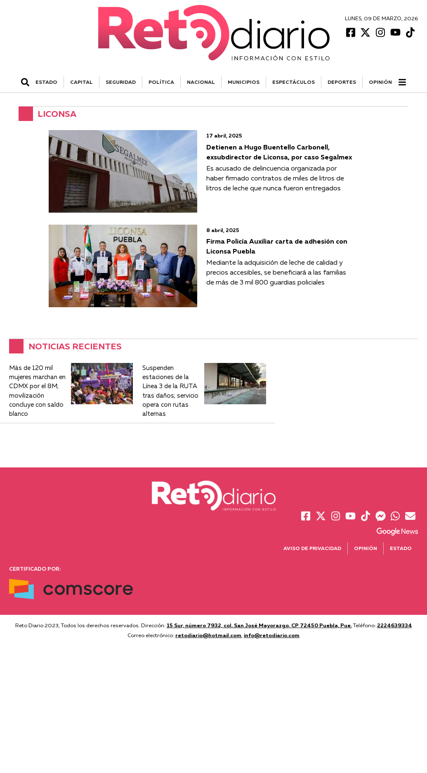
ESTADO (46, 82)
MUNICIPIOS (244, 82)
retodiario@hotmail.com (208, 635)
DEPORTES (342, 82)
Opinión (380, 82)
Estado (401, 548)
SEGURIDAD (121, 82)
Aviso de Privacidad (312, 548)
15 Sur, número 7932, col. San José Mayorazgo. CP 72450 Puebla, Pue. (259, 625)
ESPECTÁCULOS (293, 82)
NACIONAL (201, 82)
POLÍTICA (161, 82)
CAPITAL (81, 82)
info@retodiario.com (272, 635)
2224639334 (394, 625)
